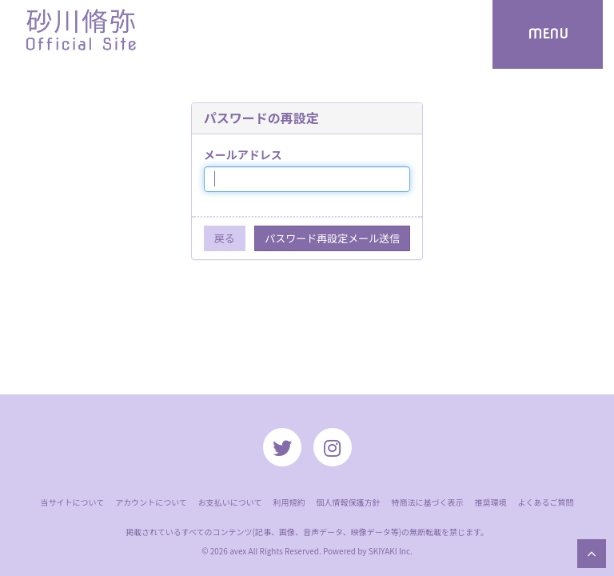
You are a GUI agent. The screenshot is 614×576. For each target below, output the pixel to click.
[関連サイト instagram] (332, 447)
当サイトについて (72, 502)
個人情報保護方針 (349, 502)
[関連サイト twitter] (282, 447)
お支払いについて (230, 502)
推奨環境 (491, 502)
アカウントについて (151, 502)
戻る (224, 238)
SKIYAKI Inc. (391, 551)
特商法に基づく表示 (428, 502)
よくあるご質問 (546, 502)
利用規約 (289, 502)
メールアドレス (243, 154)
